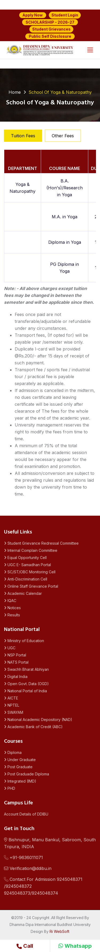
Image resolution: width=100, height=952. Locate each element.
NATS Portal (16, 662)
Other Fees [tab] (63, 135)
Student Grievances (51, 29)
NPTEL (11, 705)
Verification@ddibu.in (27, 868)
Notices (12, 607)
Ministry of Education (24, 640)
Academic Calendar (23, 593)
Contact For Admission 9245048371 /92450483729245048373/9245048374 (43, 886)
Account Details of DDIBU (26, 814)
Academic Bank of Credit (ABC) (33, 726)
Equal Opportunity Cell (25, 557)
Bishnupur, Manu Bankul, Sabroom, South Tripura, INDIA (50, 843)
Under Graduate (20, 759)
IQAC (10, 600)
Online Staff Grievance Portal (31, 586)
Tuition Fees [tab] (23, 135)
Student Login (64, 15)
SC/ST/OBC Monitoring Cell (29, 572)
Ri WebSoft (59, 931)
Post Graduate (18, 767)
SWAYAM (13, 712)
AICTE (11, 698)
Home (15, 92)
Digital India (15, 676)
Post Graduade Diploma (26, 774)
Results (12, 615)
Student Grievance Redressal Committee (41, 543)
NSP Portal (15, 655)
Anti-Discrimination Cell (25, 579)
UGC (9, 648)
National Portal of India (25, 691)
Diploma (13, 752)
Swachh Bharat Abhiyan (26, 669)
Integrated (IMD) (20, 781)
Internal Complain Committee (30, 550)
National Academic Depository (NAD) (38, 719)
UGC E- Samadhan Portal (27, 564)
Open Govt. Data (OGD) (26, 683)
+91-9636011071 (23, 857)
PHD (9, 788)
